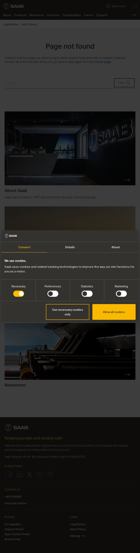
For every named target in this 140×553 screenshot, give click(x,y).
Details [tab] (70, 247)
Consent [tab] (24, 247)
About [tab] (116, 247)
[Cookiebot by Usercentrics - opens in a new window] (119, 236)
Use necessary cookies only (67, 312)
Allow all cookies (114, 312)
